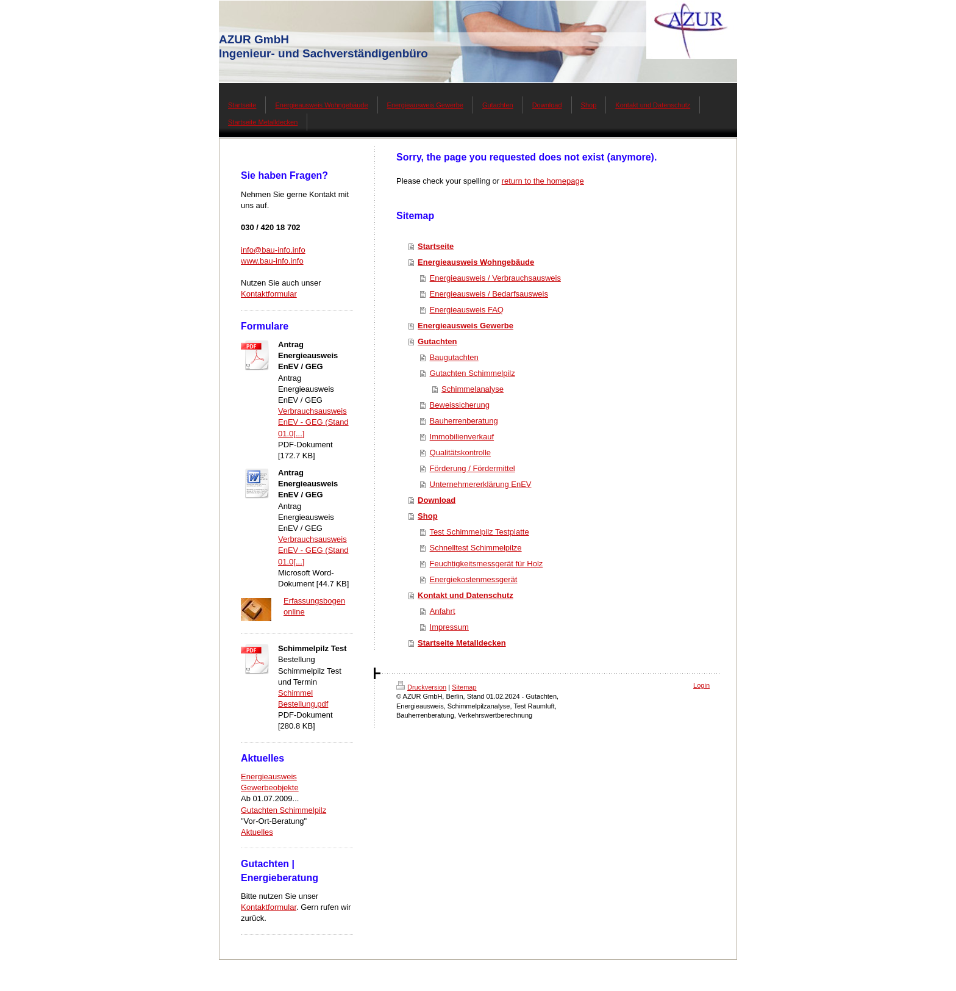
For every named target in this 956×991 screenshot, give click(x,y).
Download (436, 500)
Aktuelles (257, 832)
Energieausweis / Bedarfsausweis (489, 293)
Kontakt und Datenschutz (465, 595)
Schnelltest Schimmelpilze (476, 547)
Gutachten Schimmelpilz (283, 810)
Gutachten (437, 341)
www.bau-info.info (272, 260)
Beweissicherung (460, 404)
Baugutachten (454, 357)
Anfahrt (442, 611)
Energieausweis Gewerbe (465, 325)
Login (701, 685)
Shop (428, 516)
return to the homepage (543, 181)
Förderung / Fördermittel (472, 468)
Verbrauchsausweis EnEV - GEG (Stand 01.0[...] (313, 422)
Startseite (436, 246)
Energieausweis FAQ (467, 309)
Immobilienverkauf (462, 436)
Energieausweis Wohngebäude (476, 262)
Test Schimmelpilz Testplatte (479, 531)
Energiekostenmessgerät (474, 579)
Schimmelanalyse (472, 389)
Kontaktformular (269, 293)
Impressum (449, 627)
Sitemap (464, 687)
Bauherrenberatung (464, 420)
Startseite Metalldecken (462, 642)
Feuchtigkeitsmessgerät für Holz (486, 563)
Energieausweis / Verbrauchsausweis (495, 278)
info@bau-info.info (273, 249)
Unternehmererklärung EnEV (481, 484)
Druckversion (421, 687)
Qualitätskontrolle (460, 452)
